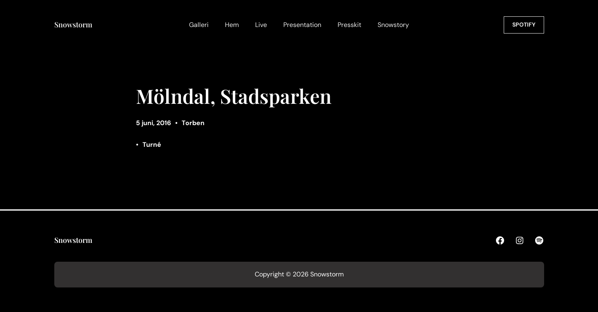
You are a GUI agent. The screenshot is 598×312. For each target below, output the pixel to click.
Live (261, 24)
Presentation (302, 24)
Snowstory (393, 24)
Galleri (199, 24)
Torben (193, 123)
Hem (232, 24)
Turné (151, 144)
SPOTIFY (524, 24)
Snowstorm (73, 24)
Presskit (349, 24)
